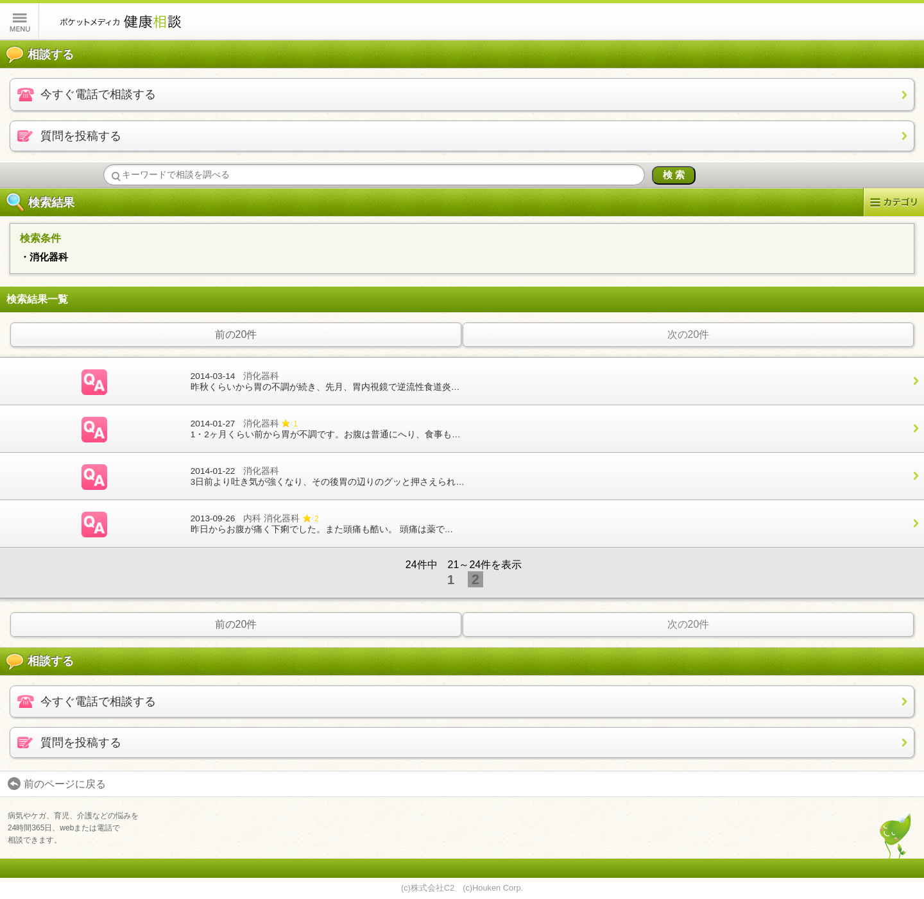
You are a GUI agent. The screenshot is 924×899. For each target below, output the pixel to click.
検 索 (674, 174)
